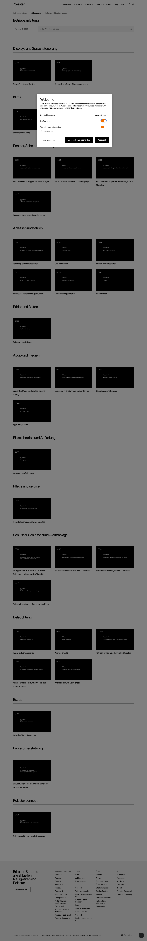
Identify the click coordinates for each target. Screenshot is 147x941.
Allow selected (49, 140)
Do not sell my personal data (79, 140)
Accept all (102, 140)
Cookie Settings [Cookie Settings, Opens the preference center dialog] (47, 131)
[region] (74, 120)
